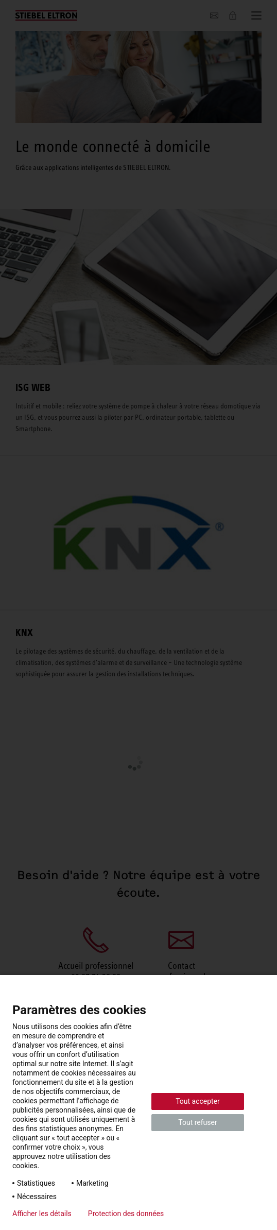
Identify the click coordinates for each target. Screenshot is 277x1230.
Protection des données (126, 1213)
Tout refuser (197, 1122)
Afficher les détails (42, 1213)
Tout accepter (198, 1101)
